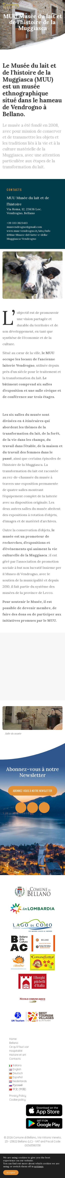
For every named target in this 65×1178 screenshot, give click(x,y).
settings (38, 1166)
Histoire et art (17, 1054)
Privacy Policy (17, 1095)
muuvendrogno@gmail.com (24, 227)
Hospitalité (15, 1050)
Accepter (10, 1172)
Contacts (15, 1058)
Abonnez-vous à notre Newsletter (32, 791)
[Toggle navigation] (57, 7)
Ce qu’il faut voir (19, 1046)
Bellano (13, 1043)
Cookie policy (17, 1099)
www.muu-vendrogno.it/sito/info (28, 230)
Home (12, 1039)
